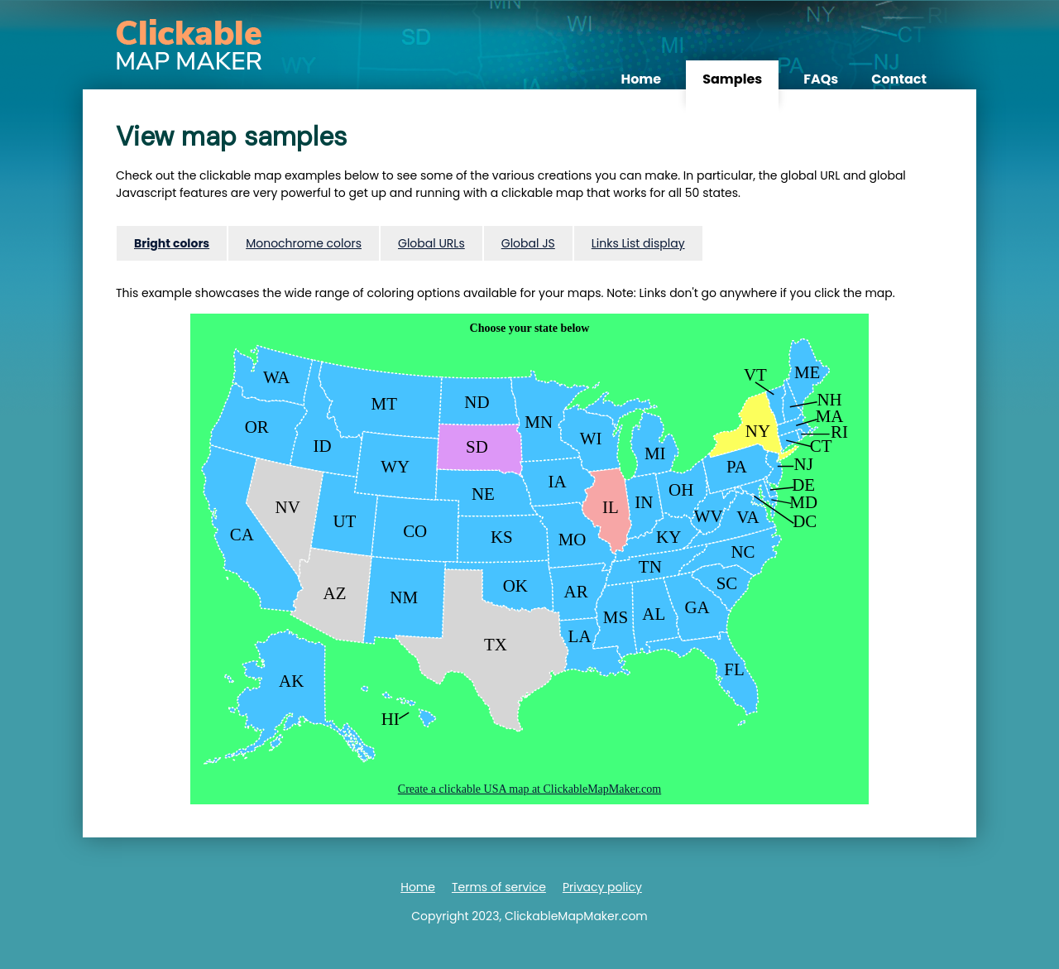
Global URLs (431, 243)
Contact (899, 79)
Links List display (638, 243)
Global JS (528, 243)
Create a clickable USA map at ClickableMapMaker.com (529, 789)
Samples (732, 79)
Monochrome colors (304, 243)
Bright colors (171, 243)
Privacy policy (602, 887)
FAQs (820, 79)
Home (641, 79)
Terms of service (499, 887)
